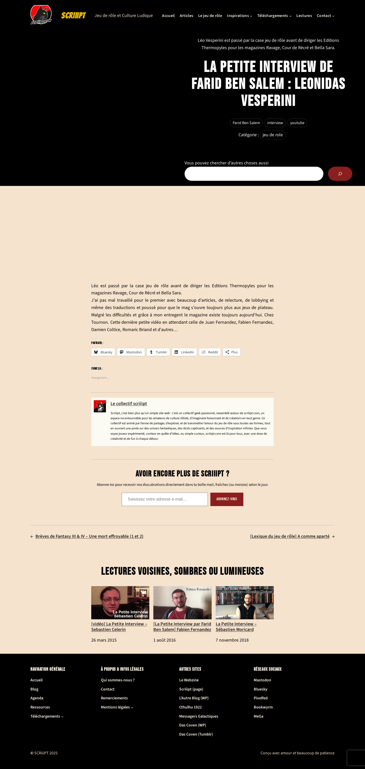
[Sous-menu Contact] (333, 16)
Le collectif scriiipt (129, 403)
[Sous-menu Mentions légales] (132, 707)
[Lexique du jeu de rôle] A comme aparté (290, 536)
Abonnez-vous (226, 499)
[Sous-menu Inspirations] (251, 16)
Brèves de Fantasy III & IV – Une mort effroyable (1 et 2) (89, 536)
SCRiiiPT (73, 15)
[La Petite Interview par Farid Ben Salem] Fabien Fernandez (182, 609)
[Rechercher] (340, 174)
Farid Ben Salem (246, 123)
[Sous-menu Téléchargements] (290, 16)
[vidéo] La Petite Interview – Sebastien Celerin (120, 609)
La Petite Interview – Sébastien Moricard (245, 609)
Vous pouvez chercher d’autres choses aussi (226, 163)
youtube (297, 123)
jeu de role (273, 135)
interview (275, 123)
